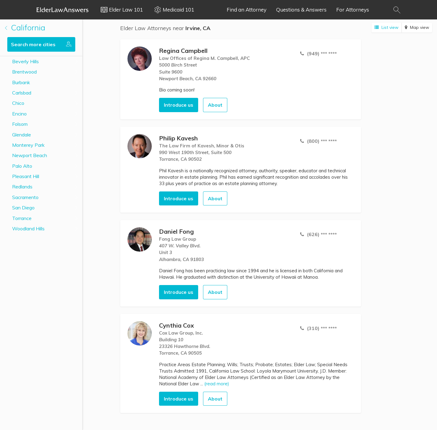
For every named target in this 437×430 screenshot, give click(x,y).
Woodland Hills (28, 228)
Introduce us (178, 105)
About (215, 105)
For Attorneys (352, 9)
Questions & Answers (301, 9)
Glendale (21, 135)
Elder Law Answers (62, 9)
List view (386, 27)
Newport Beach (29, 155)
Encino (19, 114)
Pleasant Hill (25, 176)
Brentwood (24, 72)
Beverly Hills (25, 61)
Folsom (20, 124)
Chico (18, 103)
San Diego (23, 208)
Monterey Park (28, 145)
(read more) (216, 384)
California (25, 27)
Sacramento (25, 197)
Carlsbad (21, 93)
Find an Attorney (246, 9)
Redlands (22, 187)
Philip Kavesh (178, 138)
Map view (417, 27)
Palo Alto (22, 166)
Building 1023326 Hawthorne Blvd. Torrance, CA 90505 (184, 346)
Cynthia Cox (176, 325)
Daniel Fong (176, 231)
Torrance (22, 218)
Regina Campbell (183, 50)
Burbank (21, 82)
